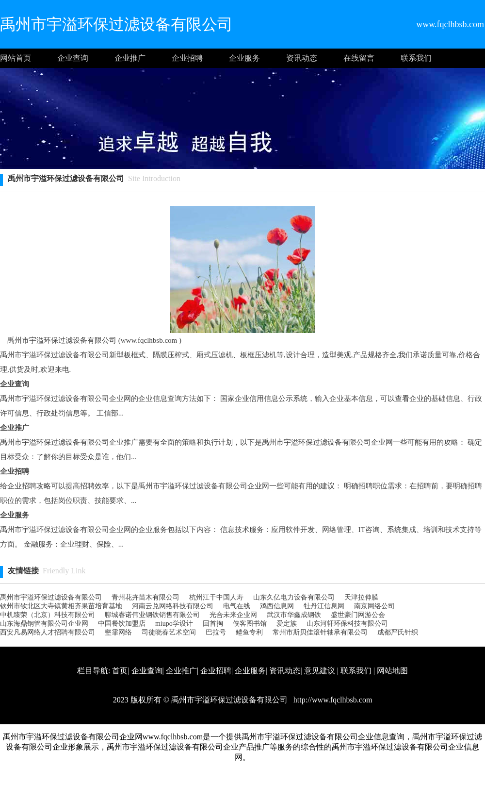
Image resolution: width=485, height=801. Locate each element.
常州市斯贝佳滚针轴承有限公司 (320, 632)
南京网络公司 (374, 606)
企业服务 (244, 58)
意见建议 (319, 671)
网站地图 (392, 671)
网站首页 (15, 58)
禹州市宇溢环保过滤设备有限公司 (51, 597)
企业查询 (72, 58)
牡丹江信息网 (324, 606)
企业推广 (130, 58)
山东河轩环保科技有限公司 (347, 623)
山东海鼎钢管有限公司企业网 (44, 623)
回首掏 (213, 623)
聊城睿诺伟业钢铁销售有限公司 (152, 614)
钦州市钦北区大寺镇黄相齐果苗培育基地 (61, 606)
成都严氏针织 (397, 632)
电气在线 (236, 606)
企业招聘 (187, 58)
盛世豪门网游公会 (358, 614)
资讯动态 (301, 58)
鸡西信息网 (277, 606)
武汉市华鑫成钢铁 (294, 614)
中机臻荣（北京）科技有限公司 (47, 614)
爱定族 (286, 623)
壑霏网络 (118, 632)
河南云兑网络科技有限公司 (172, 606)
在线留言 (358, 58)
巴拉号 (216, 632)
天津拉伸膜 (361, 597)
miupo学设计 (174, 623)
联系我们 (416, 58)
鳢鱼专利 (249, 632)
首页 (120, 671)
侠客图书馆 (250, 623)
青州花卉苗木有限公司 (145, 597)
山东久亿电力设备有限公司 (294, 597)
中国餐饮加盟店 (122, 623)
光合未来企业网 (233, 614)
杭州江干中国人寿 (216, 597)
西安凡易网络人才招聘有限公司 (47, 632)
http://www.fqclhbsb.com (331, 700)
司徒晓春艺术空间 (169, 632)
